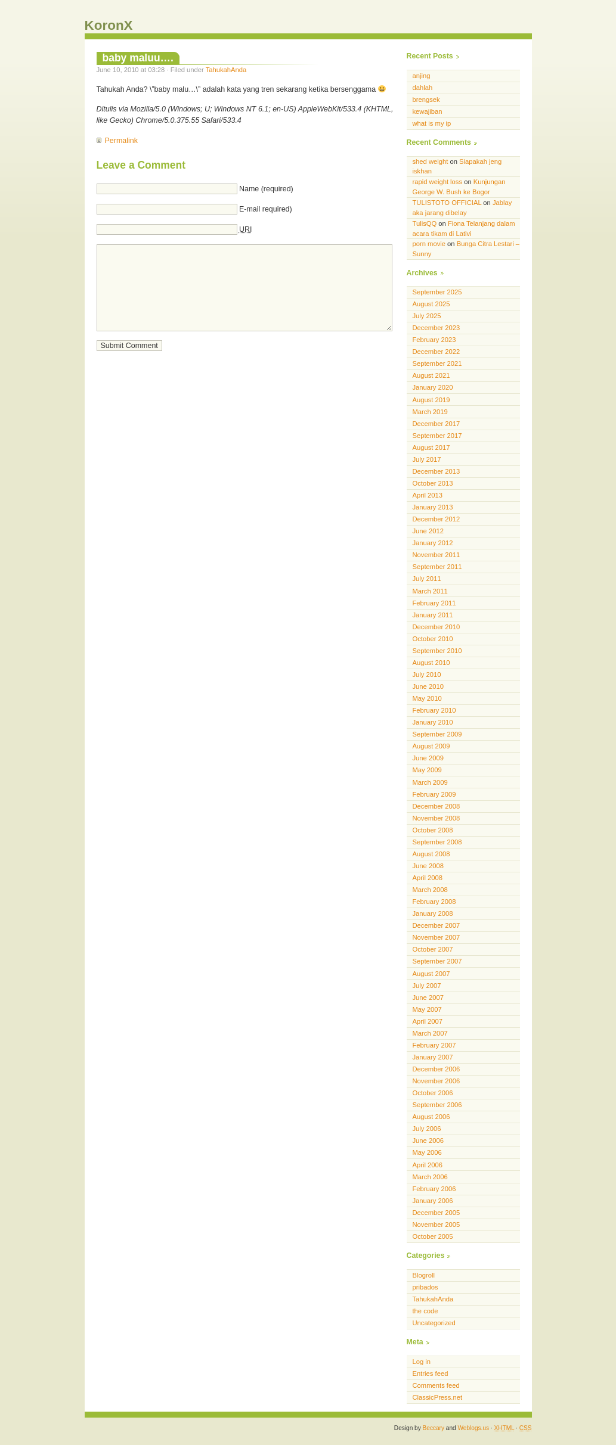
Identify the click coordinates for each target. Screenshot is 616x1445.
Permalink (121, 140)
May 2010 (427, 698)
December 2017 (436, 423)
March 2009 (430, 782)
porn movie (429, 243)
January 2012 (433, 542)
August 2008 (431, 853)
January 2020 (433, 387)
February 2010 (434, 710)
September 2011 (437, 566)
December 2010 (436, 626)
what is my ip (432, 123)
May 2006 (427, 1152)
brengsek (426, 99)
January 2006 (433, 1200)
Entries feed (430, 1373)
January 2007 (433, 1057)
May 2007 (427, 1009)
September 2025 (437, 292)
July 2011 (427, 578)
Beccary (433, 1428)
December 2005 (436, 1212)
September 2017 (437, 435)
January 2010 (433, 722)
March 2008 (430, 889)
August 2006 (431, 1116)
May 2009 (427, 769)
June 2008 (428, 865)
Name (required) (266, 189)
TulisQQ (425, 223)
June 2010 (428, 686)
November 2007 (436, 937)
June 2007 (428, 997)
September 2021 (437, 363)
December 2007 (436, 925)
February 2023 (434, 339)
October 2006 (433, 1092)
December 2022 (436, 351)
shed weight (430, 161)
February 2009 (434, 794)
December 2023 (436, 327)
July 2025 (427, 315)
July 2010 (427, 674)
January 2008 (433, 913)
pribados (425, 1287)
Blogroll (424, 1275)
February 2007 (434, 1045)
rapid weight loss (438, 181)
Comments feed (436, 1385)
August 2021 (431, 375)
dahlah (423, 87)
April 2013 (428, 495)
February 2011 (434, 603)
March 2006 (430, 1176)
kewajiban (427, 111)
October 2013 (433, 483)
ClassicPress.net (438, 1397)
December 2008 (436, 806)
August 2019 (431, 399)
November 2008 (436, 818)
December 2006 (436, 1069)
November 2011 (436, 554)
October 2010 (433, 638)
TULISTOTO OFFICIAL (447, 202)
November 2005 (436, 1224)
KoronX (109, 25)
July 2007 (427, 985)
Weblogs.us (473, 1428)
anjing (422, 75)
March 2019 (430, 411)
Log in (422, 1361)
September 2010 (437, 650)
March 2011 (430, 591)
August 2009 (431, 746)
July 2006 (427, 1128)
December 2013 (436, 471)
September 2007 (437, 961)
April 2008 (428, 877)
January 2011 (433, 615)
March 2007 (430, 1033)
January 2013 (433, 507)
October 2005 (433, 1236)
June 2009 (428, 758)
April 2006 (428, 1165)
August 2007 (431, 973)
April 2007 (428, 1021)
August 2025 (431, 303)
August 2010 (431, 662)
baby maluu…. (138, 58)
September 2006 (437, 1104)
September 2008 (437, 842)
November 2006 (436, 1080)
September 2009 (437, 734)
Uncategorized (434, 1322)
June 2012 (428, 531)
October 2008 (433, 830)
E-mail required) (265, 209)
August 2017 (431, 447)
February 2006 (434, 1188)
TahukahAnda (226, 69)
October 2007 (433, 949)
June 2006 (428, 1140)
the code (425, 1311)
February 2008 (434, 901)
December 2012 (436, 519)
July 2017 (427, 459)
